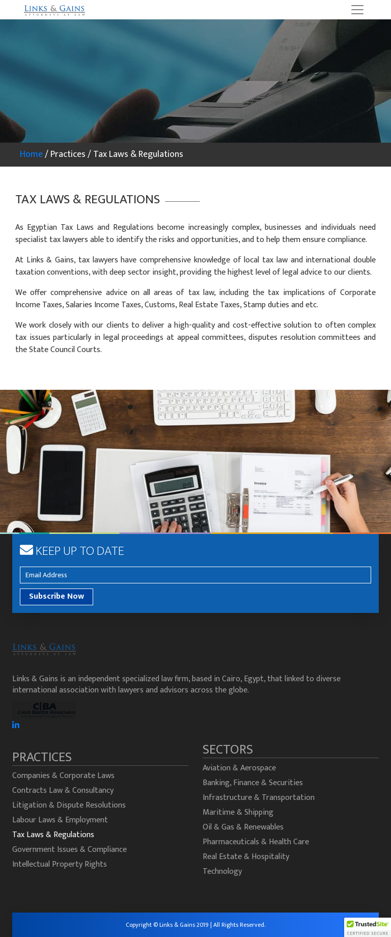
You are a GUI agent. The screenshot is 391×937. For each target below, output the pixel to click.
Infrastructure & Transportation (259, 798)
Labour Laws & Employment (60, 820)
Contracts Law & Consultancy (63, 790)
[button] (367, 927)
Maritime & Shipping (238, 812)
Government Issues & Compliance (69, 849)
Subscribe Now (56, 596)
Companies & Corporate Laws (63, 776)
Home (31, 154)
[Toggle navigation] (357, 9)
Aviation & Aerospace (239, 768)
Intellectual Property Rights (59, 864)
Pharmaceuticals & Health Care (256, 842)
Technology (222, 871)
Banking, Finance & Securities (253, 783)
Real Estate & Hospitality (246, 857)
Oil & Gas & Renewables (243, 827)
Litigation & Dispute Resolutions (69, 805)
